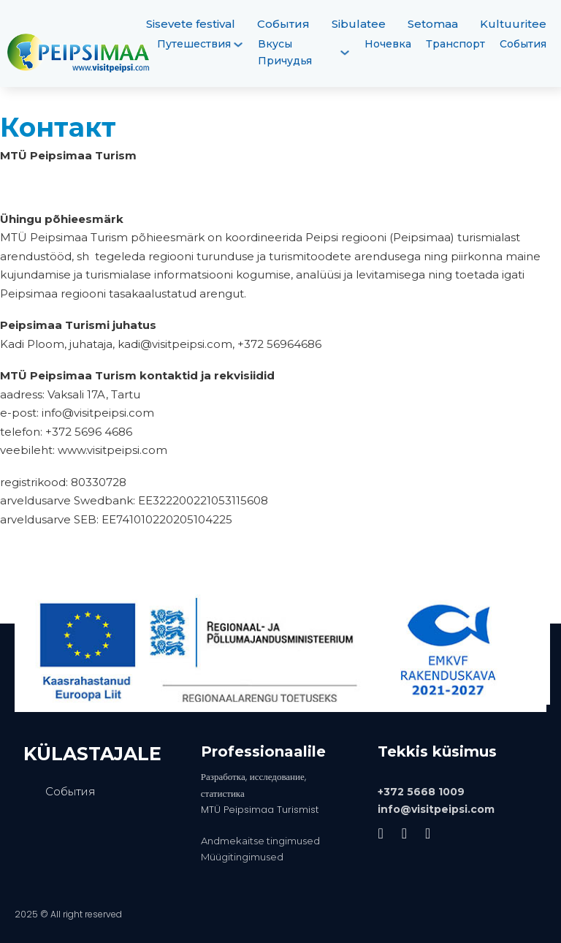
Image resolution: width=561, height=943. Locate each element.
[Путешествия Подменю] (238, 44)
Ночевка (388, 43)
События (283, 24)
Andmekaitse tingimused (260, 841)
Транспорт (455, 43)
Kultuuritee (513, 24)
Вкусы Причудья (285, 52)
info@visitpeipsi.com (436, 809)
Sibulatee (359, 24)
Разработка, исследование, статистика (253, 785)
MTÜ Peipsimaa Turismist (259, 810)
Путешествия (194, 43)
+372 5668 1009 (421, 791)
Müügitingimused (242, 857)
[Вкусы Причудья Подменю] (345, 53)
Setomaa (433, 24)
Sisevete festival (190, 24)
